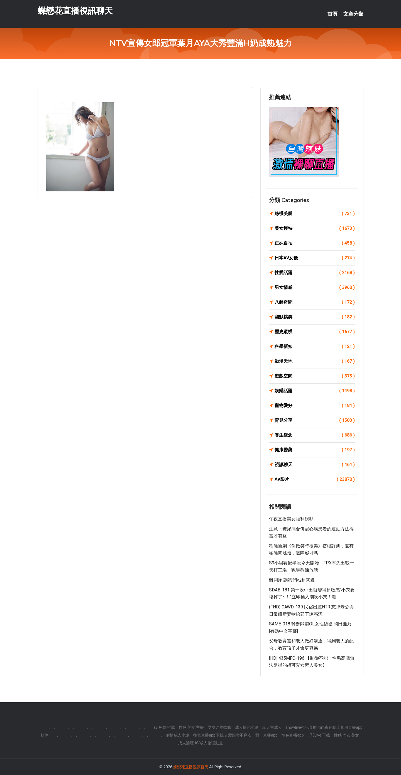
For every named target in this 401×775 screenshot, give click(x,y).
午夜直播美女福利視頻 (291, 518)
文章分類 (353, 14)
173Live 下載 (319, 735)
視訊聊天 (315, 465)
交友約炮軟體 (219, 727)
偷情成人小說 (177, 735)
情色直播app (293, 735)
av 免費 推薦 (164, 727)
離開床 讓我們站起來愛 (292, 580)
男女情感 (315, 287)
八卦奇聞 (315, 302)
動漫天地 (315, 361)
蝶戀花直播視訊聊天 (75, 11)
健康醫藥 (315, 450)
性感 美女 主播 (191, 727)
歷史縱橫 (315, 332)
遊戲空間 (315, 376)
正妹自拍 (315, 243)
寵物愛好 (315, 406)
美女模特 (315, 228)
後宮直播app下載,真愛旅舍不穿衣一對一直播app (235, 735)
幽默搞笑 (315, 317)
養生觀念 (315, 435)
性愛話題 (315, 273)
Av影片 (315, 479)
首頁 (332, 14)
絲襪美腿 (315, 214)
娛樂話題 (315, 391)
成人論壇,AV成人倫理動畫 (200, 743)
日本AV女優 (315, 258)
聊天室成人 (272, 727)
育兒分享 (315, 420)
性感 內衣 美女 (346, 735)
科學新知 (315, 346)
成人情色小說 (246, 727)
